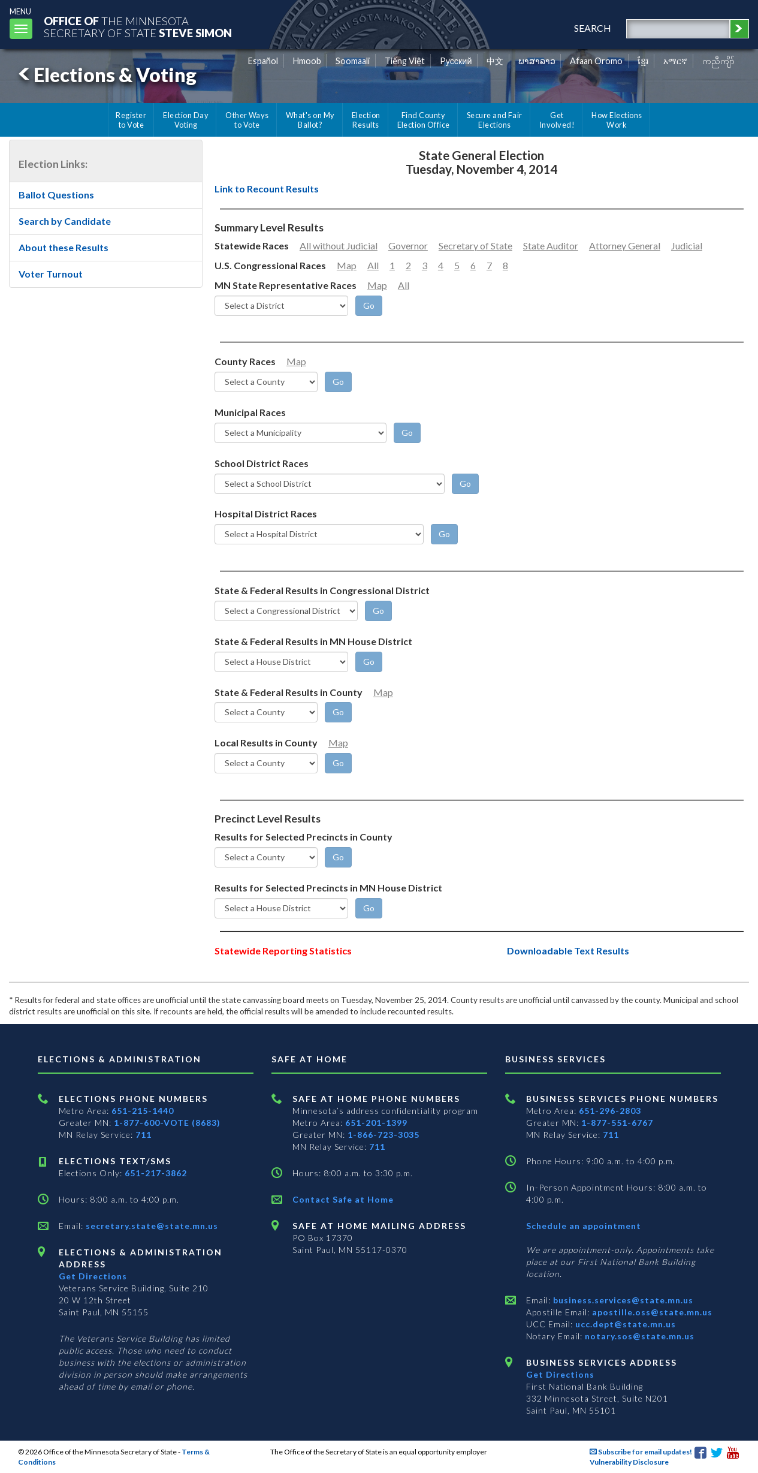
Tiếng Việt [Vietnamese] (405, 61)
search (592, 28)
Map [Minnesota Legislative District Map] (377, 285)
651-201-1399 (376, 1122)
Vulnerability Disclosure (629, 1461)
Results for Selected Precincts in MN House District (328, 887)
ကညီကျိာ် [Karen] (718, 61)
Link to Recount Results (267, 188)
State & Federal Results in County (289, 692)
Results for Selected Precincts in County (303, 836)
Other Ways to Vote (247, 119)
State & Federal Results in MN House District (313, 641)
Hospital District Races (266, 513)
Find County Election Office (423, 119)
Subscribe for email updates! (641, 1451)
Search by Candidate (65, 221)
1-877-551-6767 (617, 1122)
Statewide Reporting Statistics (283, 950)
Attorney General (624, 245)
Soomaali (353, 61)
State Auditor (550, 245)
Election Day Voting (186, 119)
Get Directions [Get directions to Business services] (560, 1374)
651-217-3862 (156, 1173)
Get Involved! (557, 119)
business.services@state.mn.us (622, 1300)
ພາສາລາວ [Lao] (536, 61)
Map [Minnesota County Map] (296, 361)
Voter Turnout (51, 273)
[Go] (368, 306)
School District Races (262, 463)
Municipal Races (250, 412)
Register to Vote (131, 119)
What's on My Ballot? (310, 119)
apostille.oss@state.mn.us (651, 1312)
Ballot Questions (56, 194)
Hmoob (307, 61)
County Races (245, 361)
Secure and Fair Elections (495, 119)
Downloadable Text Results (568, 950)
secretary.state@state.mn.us (150, 1226)
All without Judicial (339, 245)
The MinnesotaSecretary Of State (138, 26)
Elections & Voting (105, 74)
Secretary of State (475, 245)
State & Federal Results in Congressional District (322, 590)
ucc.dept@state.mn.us (624, 1324)
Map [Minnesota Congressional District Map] (347, 265)
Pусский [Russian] (456, 61)
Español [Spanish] (263, 61)
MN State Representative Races (286, 285)
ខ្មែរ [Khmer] (643, 61)
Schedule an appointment (583, 1226)
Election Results (366, 119)
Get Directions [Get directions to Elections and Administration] (93, 1276)
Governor (408, 245)
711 (143, 1134)
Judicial (686, 245)
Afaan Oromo (596, 61)
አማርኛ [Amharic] (675, 61)
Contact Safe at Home (343, 1199)
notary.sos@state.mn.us (638, 1336)
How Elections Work (616, 119)
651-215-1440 (142, 1110)
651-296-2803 (610, 1110)
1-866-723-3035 (383, 1134)
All (373, 265)
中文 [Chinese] (495, 61)
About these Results (63, 247)
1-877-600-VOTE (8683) (167, 1122)
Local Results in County (266, 742)
